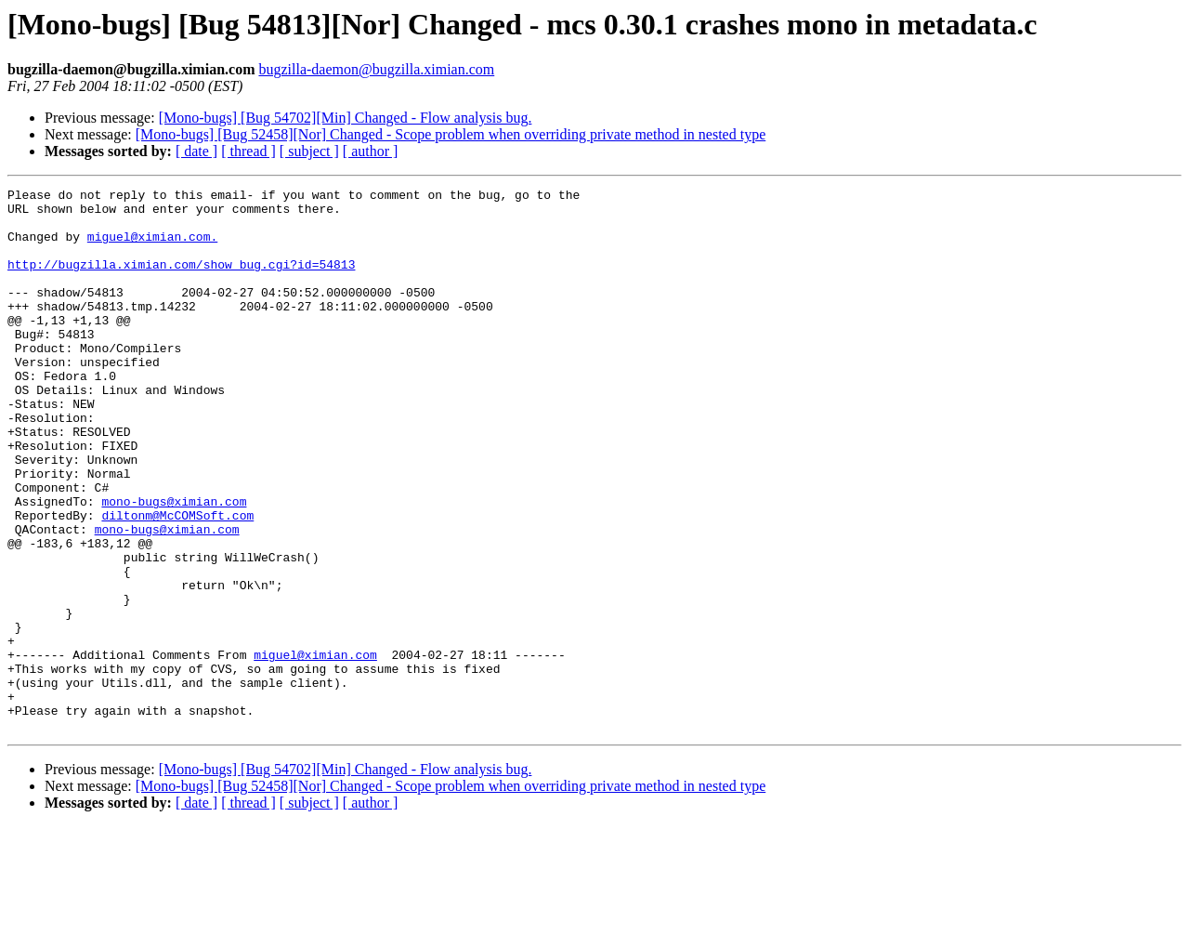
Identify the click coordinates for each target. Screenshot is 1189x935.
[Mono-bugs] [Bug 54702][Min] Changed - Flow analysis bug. (345, 117)
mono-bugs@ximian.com (173, 565)
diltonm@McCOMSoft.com (177, 581)
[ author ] (371, 151)
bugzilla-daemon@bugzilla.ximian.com (376, 69)
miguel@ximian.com (315, 749)
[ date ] (196, 151)
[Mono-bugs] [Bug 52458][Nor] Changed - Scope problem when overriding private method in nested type (451, 134)
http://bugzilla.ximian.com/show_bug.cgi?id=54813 (181, 280)
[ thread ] (248, 151)
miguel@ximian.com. (152, 247)
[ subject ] (309, 151)
